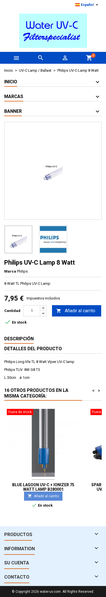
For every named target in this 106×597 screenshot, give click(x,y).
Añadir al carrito (75, 311)
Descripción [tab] (19, 338)
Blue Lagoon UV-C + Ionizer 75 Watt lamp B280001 (43, 487)
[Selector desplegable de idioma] (87, 5)
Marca (10, 271)
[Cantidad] (31, 310)
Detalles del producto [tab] (33, 348)
